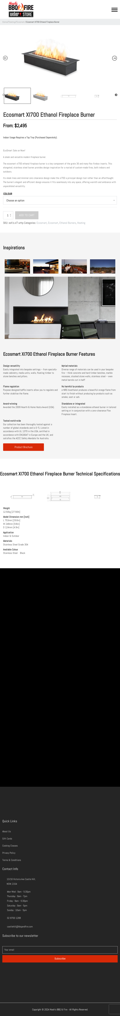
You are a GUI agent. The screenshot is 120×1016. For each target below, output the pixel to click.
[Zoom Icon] (60, 57)
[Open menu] (114, 10)
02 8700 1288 (14, 918)
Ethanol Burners (67, 223)
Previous (3, 95)
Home (4, 22)
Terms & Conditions (11, 860)
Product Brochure (23, 447)
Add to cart (27, 215)
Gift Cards (7, 838)
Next (116, 95)
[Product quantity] (8, 215)
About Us (6, 831)
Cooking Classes (10, 845)
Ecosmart (21, 22)
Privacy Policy (8, 852)
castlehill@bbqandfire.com (20, 926)
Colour (7, 194)
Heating (12, 22)
